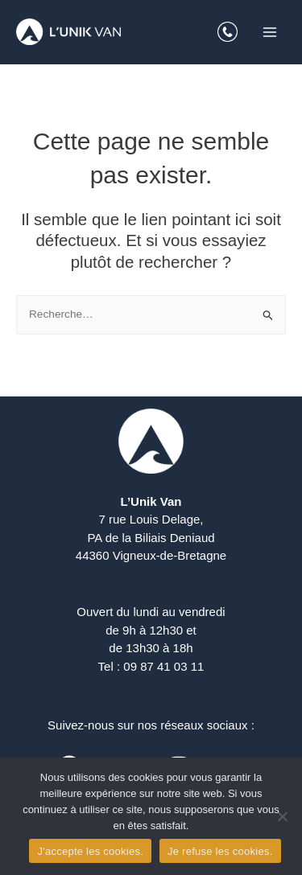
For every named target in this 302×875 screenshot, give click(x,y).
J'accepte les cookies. (90, 851)
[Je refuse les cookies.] (282, 816)
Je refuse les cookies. (220, 851)
